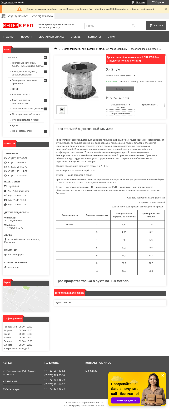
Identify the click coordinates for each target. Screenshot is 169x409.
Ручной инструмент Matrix (25, 120)
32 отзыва (140, 2)
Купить (119, 89)
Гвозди (15, 89)
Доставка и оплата (51, 36)
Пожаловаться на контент (93, 406)
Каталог (12, 57)
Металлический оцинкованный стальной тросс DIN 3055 (95, 49)
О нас (111, 36)
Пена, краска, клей (22, 131)
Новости (26, 36)
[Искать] (133, 26)
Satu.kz (99, 402)
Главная (8, 36)
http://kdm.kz (14, 186)
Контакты (94, 36)
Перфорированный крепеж (26, 114)
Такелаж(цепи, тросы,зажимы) (28, 108)
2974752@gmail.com (18, 191)
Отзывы (76, 36)
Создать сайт (7, 2)
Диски (15, 125)
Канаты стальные (21, 94)
